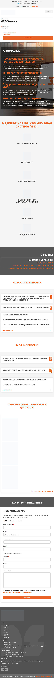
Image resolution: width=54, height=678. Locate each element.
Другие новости (8, 330)
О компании (7, 630)
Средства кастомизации (10, 647)
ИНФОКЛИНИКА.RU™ (27, 181)
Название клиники (8, 524)
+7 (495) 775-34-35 (5, 20)
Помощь (17, 6)
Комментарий (6, 571)
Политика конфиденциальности (43, 676)
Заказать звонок (25, 6)
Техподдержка (6, 34)
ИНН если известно (8, 539)
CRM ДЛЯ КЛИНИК (27, 234)
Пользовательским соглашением (10, 592)
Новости (6, 632)
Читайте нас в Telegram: (27, 3)
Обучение (6, 635)
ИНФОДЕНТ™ (27, 162)
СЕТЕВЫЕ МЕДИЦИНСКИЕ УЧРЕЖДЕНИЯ (39, 265)
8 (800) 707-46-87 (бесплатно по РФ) (9, 21)
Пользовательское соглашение (11, 654)
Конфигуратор (28, 38)
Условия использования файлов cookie (13, 656)
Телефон (6, 556)
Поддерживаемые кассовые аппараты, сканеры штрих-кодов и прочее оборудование (25, 646)
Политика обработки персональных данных (15, 652)
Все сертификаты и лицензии (41, 491)
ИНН (4, 531)
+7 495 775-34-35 (14, 663)
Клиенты (6, 627)
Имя (4, 546)
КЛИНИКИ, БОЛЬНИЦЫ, (20, 265)
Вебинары (6, 637)
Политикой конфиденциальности (25, 592)
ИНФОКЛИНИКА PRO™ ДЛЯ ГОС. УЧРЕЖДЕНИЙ (27, 201)
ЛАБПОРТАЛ (27, 218)
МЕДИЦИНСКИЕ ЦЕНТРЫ (44, 263)
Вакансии (6, 634)
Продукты (6, 625)
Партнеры (6, 629)
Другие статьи (7, 390)
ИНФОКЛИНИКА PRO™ (27, 144)
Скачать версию (34, 6)
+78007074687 (5, 663)
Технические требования (9, 32)
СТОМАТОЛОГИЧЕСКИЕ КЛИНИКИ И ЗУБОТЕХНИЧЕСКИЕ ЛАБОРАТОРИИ (30, 268)
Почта (4, 563)
